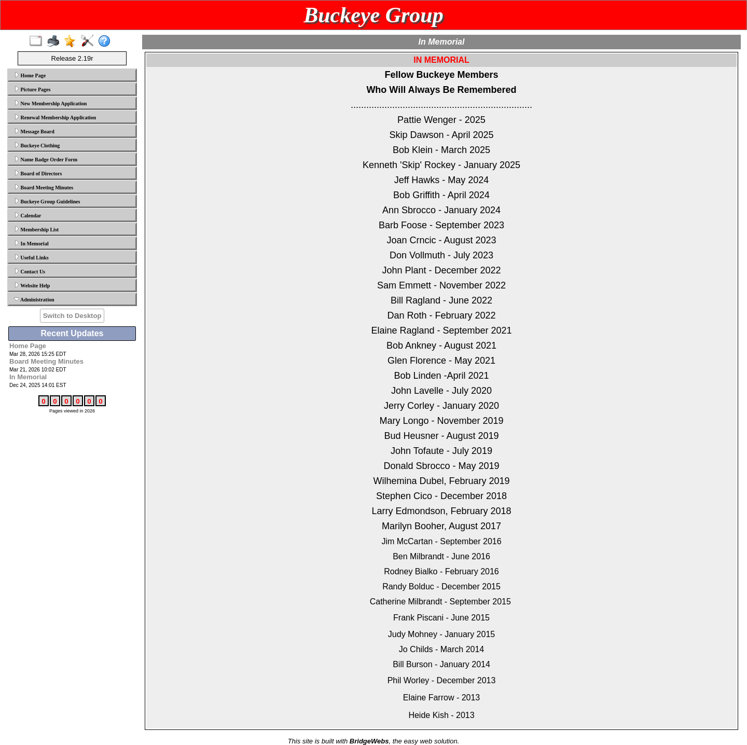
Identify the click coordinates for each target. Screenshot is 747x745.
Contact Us (29, 271)
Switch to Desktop (72, 316)
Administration (34, 299)
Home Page (30, 75)
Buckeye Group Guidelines (47, 201)
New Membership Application (50, 103)
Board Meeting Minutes (43, 187)
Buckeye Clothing (37, 145)
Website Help (32, 285)
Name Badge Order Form (45, 159)
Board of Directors (38, 173)
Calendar (28, 215)
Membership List (36, 229)
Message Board (34, 131)
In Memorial (31, 243)
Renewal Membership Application (55, 117)
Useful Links (31, 257)
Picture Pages (32, 89)
